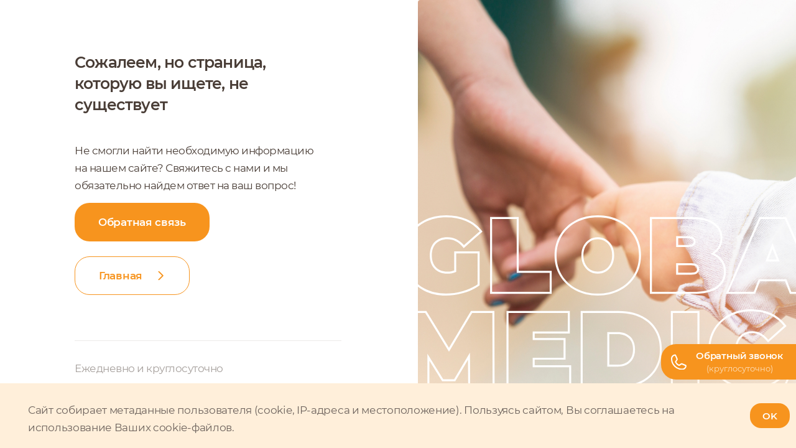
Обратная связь (142, 222)
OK (769, 416)
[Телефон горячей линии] (728, 362)
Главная (120, 275)
